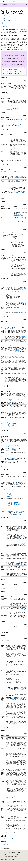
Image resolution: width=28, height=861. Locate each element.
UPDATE (17, 197)
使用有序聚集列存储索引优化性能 (18, 369)
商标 (6, 859)
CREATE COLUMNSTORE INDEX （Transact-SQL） (15, 514)
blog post (19, 575)
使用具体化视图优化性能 (15, 350)
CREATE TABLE (9, 513)
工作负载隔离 (19, 286)
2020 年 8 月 (4, 25)
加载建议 (9, 184)
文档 (19, 160)
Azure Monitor (13, 760)
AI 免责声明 (20, 856)
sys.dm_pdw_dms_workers (10, 797)
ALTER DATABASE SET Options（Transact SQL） (15, 503)
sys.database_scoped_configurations (15, 148)
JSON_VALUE (9, 493)
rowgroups (7, 717)
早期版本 (2, 857)
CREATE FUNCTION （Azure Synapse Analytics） (15, 103)
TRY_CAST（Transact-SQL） (12, 425)
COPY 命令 (11, 328)
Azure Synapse (19, 649)
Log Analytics (9, 784)
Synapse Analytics (8, 7)
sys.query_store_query (9, 694)
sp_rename (12, 89)
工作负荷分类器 (15, 120)
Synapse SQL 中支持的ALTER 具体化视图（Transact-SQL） (15, 445)
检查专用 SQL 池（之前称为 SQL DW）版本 (9, 20)
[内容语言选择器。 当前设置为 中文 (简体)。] (4, 852)
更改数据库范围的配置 (19, 215)
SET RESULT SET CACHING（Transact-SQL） (14, 504)
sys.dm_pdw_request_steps (10, 796)
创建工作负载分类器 (17, 337)
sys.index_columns (21, 461)
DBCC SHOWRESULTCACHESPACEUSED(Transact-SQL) (15, 456)
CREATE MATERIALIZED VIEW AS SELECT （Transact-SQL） (15, 444)
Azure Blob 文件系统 (17, 653)
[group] (14, 71)
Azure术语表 (5, 844)
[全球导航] (1, 1)
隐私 (1, 856)
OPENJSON (8, 496)
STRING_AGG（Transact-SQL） (11, 450)
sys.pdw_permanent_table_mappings (16, 124)
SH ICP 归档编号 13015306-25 (6, 854)
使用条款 (2, 859)
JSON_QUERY (9, 494)
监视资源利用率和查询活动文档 (20, 312)
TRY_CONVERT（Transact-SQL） (12, 426)
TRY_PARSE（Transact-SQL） (12, 424)
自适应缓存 (22, 710)
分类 (22, 483)
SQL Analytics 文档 (16, 400)
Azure (2, 7)
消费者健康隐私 (18, 857)
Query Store (8, 667)
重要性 (25, 483)
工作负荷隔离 (10, 171)
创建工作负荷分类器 (16, 484)
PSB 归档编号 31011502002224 (18, 854)
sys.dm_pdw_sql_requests (10, 799)
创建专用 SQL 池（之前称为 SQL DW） (10, 838)
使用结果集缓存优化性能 (10, 381)
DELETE (21, 197)
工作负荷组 (10, 120)
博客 (6, 857)
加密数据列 (21, 141)
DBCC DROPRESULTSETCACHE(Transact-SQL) (13, 455)
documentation (14, 665)
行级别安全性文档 (20, 564)
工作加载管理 (24, 288)
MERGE (15, 109)
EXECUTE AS (12, 417)
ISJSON (8, 492)
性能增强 (20, 608)
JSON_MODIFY (9, 495)
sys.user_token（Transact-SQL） (12, 427)
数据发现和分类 (9, 402)
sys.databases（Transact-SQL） (12, 506)
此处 (14, 409)
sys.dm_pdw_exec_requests (12, 458)
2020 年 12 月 (4, 22)
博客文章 (17, 538)
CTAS (12, 85)
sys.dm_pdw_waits (9, 798)
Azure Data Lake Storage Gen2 (16, 654)
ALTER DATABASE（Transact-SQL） (12, 502)
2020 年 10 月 (4, 23)
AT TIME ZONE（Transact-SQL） (11, 449)
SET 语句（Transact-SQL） (11, 505)
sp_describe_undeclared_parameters (20, 221)
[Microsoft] (14, 1)
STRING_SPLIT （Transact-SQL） (12, 567)
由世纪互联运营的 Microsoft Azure (10, 856)
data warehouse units (17, 698)
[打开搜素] (27, 1)
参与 (9, 857)
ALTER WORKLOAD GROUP (17, 180)
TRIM (7, 487)
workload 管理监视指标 (20, 289)
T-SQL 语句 (7, 446)
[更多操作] (26, 8)
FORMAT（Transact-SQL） (12, 423)
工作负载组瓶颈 (15, 302)
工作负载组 (13, 287)
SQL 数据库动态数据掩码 (20, 357)
